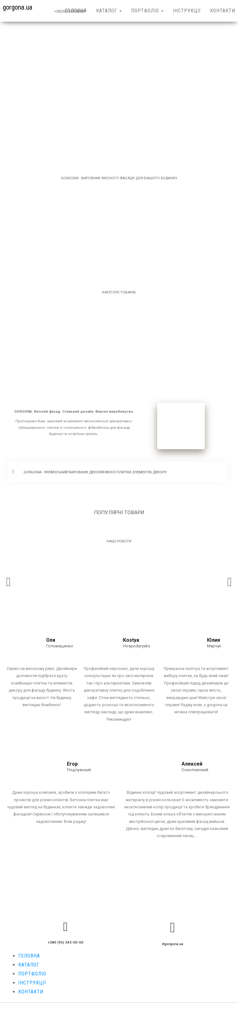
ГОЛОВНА (76, 11)
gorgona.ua (17, 7)
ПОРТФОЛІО (147, 11)
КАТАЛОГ (109, 11)
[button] (117, 472)
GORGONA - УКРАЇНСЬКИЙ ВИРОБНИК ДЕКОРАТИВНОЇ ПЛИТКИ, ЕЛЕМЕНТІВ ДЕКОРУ (95, 472)
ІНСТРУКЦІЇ (187, 11)
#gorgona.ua (172, 944)
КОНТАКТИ (30, 992)
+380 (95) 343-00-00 (65, 942)
